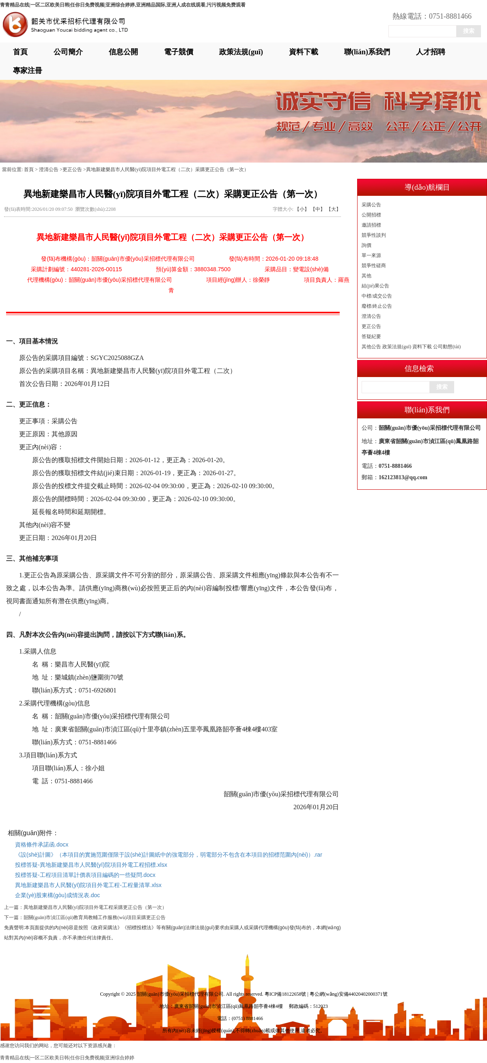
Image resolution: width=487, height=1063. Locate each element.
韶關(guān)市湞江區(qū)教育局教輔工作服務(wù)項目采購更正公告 (95, 917)
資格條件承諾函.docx (41, 844)
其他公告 (371, 346)
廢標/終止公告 (377, 306)
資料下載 (303, 52)
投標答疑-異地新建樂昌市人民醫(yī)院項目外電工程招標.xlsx (91, 865)
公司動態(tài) (447, 346)
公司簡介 (68, 52)
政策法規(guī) (241, 52)
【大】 (333, 209)
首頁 (20, 52)
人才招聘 (430, 52)
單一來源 (371, 255)
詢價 (366, 245)
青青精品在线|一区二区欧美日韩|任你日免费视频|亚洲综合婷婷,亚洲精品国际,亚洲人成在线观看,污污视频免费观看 (123, 5)
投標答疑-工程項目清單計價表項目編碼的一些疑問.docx (85, 875)
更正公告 (371, 326)
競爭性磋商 (374, 265)
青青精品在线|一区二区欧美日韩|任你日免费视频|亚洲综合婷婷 (67, 1058)
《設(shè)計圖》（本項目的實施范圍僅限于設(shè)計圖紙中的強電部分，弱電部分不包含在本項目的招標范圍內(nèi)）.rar (168, 854)
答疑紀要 (371, 336)
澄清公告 (371, 316)
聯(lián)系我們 (367, 52)
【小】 (302, 209)
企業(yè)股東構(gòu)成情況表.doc (57, 895)
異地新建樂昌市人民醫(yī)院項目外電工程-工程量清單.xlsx (88, 885)
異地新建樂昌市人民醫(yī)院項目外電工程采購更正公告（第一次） (95, 907)
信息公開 (123, 52)
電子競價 (178, 52)
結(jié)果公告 (375, 286)
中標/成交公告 (377, 296)
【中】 (317, 209)
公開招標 (371, 215)
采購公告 (371, 205)
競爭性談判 (374, 235)
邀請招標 (371, 225)
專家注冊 (27, 70)
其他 (366, 276)
